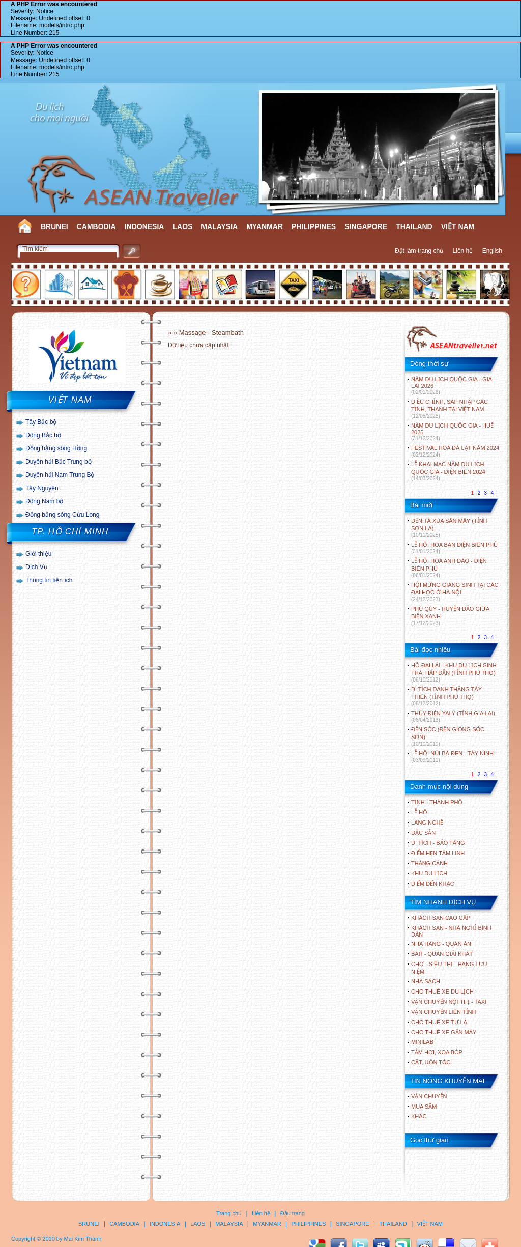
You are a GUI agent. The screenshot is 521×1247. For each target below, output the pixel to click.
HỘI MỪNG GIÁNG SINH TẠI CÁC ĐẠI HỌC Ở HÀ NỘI (454, 592)
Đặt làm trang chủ (419, 250)
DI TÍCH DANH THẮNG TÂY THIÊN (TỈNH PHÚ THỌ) (446, 696)
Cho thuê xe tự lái (440, 1022)
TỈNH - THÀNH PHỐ (436, 802)
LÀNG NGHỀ (427, 822)
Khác (419, 1116)
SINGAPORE (365, 226)
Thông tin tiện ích (48, 580)
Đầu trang (292, 1213)
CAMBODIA (96, 226)
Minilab (422, 1042)
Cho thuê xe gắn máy (443, 1032)
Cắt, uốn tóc (431, 1062)
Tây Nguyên (42, 488)
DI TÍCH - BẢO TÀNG (438, 843)
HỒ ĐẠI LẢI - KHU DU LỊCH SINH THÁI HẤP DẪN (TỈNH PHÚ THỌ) (454, 672)
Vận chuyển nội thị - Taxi (448, 1002)
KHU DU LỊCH (429, 873)
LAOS (182, 226)
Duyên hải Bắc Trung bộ (58, 461)
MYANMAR (264, 226)
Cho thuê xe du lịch (442, 991)
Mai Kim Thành (83, 1239)
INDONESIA (144, 226)
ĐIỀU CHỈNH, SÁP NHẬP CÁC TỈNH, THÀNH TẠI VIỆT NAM (449, 409)
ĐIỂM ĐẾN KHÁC (432, 884)
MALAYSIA (219, 226)
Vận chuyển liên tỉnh (443, 1012)
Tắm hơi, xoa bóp (436, 1052)
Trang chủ (229, 1213)
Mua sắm (424, 1106)
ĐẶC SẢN (423, 833)
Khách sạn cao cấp (440, 918)
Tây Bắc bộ (40, 422)
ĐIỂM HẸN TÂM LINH (438, 853)
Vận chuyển (429, 1096)
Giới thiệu (38, 553)
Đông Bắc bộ (43, 435)
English (492, 250)
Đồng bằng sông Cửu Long (62, 514)
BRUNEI (54, 226)
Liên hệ (463, 250)
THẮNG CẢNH (429, 863)
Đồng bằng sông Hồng (56, 448)
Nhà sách (425, 981)
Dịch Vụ (36, 567)
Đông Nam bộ (44, 501)
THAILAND (414, 226)
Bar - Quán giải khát (442, 954)
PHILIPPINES (314, 226)
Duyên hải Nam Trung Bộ (59, 474)
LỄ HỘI (420, 812)
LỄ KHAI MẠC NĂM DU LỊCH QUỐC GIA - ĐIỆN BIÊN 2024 (448, 471)
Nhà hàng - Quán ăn (441, 944)
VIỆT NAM (458, 226)
